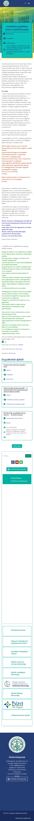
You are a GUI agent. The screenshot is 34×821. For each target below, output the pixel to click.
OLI (6, 342)
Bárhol (8, 423)
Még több (17, 446)
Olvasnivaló (11, 353)
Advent (8, 370)
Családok (10, 38)
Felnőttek (10, 374)
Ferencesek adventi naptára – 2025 (15, 366)
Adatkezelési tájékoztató (23, 818)
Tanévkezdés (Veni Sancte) (14, 418)
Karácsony (9, 34)
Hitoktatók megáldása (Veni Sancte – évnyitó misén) (15, 414)
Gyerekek (22, 399)
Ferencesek (9, 379)
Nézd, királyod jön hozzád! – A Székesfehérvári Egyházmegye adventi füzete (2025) (16, 390)
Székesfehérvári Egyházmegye (15, 404)
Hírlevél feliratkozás (18, 469)
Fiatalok (15, 399)
